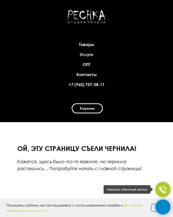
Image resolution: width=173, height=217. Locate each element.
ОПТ (87, 64)
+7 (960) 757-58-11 (87, 84)
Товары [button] (86, 44)
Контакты (86, 74)
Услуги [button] (86, 54)
